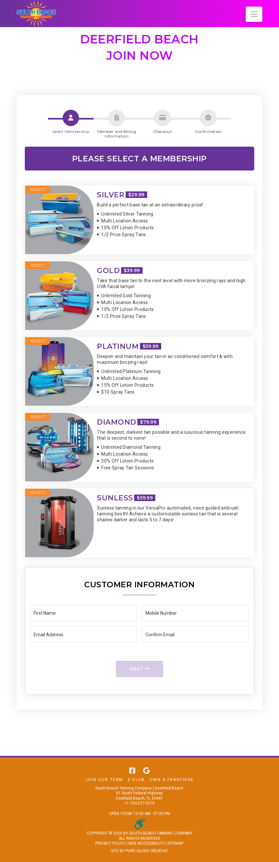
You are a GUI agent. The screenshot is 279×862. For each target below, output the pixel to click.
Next (139, 669)
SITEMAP (175, 843)
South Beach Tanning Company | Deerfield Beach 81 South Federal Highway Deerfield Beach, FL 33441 (139, 793)
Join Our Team (104, 779)
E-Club (136, 779)
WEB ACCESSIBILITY (146, 843)
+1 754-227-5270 (139, 803)
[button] (254, 14)
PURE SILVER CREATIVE (147, 851)
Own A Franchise (172, 779)
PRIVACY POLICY (110, 843)
